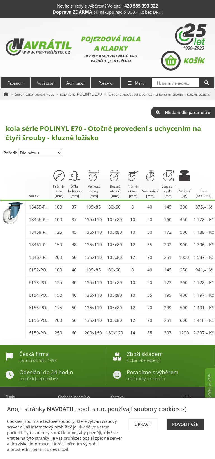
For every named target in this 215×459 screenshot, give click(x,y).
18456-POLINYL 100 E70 (39, 219)
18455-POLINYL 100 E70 (39, 207)
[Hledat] (206, 82)
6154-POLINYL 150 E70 (39, 295)
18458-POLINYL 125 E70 (39, 232)
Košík (182, 61)
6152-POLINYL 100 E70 (39, 270)
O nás (10, 397)
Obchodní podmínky (74, 397)
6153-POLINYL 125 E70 (39, 282)
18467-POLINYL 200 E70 (39, 257)
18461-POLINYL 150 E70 (39, 244)
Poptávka (105, 83)
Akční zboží (75, 83)
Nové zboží (45, 83)
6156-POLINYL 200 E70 (39, 320)
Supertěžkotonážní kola (34, 94)
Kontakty (117, 397)
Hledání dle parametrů (183, 112)
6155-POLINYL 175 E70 (39, 307)
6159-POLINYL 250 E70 (39, 333)
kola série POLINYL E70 (81, 94)
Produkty (15, 83)
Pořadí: (10, 153)
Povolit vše (185, 424)
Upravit (143, 424)
